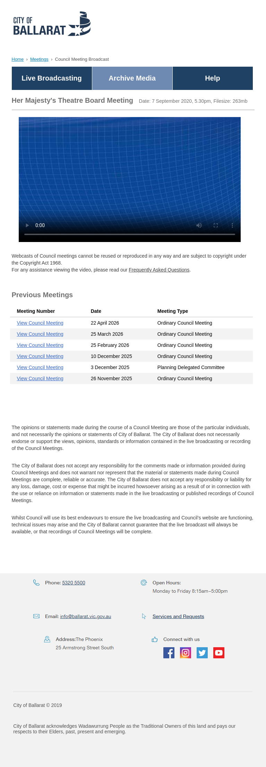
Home (18, 59)
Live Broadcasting (51, 78)
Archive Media (132, 78)
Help (212, 78)
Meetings (39, 59)
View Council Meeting (40, 323)
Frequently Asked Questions (159, 270)
